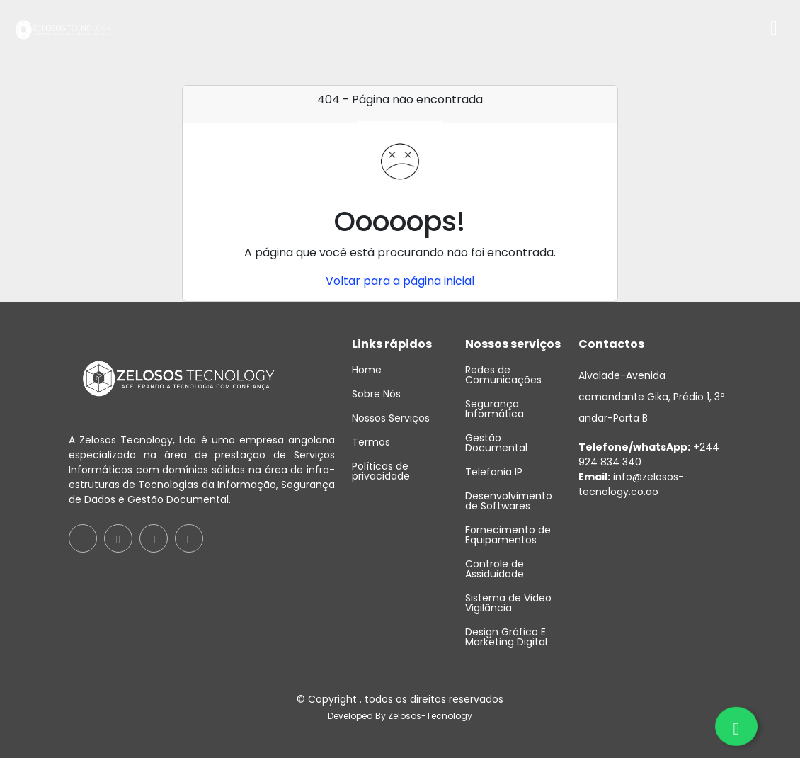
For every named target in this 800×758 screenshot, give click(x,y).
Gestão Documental (496, 443)
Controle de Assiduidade (494, 569)
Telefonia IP (493, 472)
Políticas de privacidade (381, 471)
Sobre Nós (376, 394)
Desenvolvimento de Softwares (508, 501)
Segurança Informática (494, 409)
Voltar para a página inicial (400, 281)
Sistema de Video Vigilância (508, 603)
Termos (371, 442)
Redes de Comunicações (503, 375)
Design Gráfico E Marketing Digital (506, 637)
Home (367, 370)
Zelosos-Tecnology (430, 716)
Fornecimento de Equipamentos (508, 535)
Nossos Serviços (391, 418)
